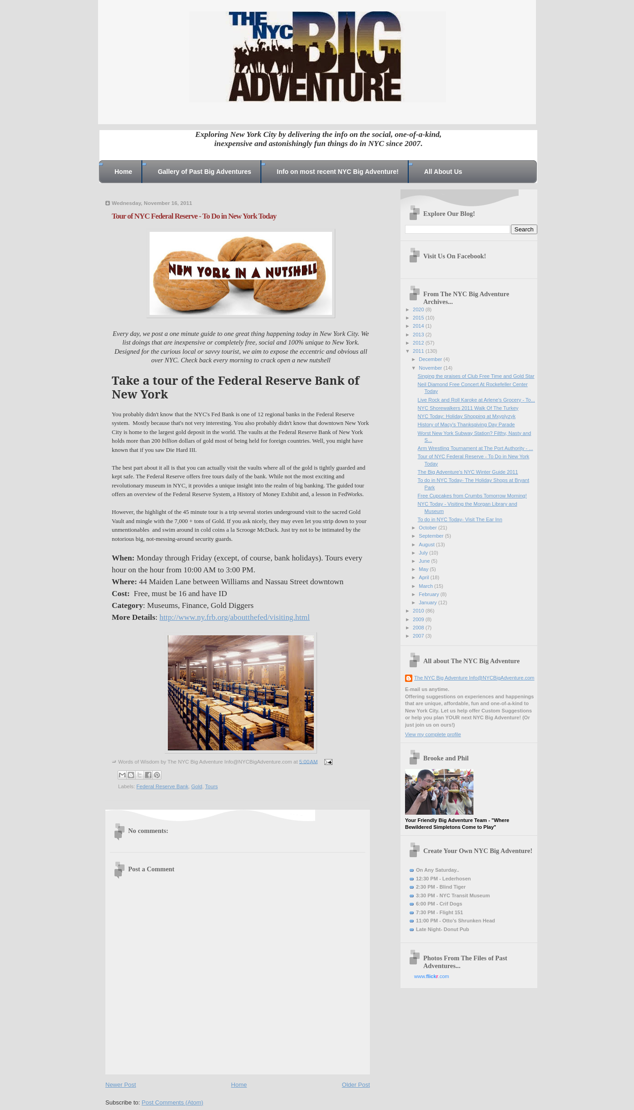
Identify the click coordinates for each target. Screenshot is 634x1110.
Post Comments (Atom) (172, 1102)
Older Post (356, 1084)
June (425, 561)
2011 (419, 351)
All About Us (443, 171)
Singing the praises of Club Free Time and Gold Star (476, 376)
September (432, 536)
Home (123, 171)
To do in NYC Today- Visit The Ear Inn (460, 519)
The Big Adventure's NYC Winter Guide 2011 (468, 472)
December (431, 359)
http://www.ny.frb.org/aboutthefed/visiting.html (235, 617)
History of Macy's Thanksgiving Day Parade (466, 424)
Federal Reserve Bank (162, 786)
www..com (431, 976)
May (424, 569)
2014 (419, 326)
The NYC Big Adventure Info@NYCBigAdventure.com (474, 678)
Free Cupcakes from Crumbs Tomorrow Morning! (472, 495)
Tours (211, 786)
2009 (419, 619)
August (427, 544)
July (424, 552)
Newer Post (120, 1084)
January (428, 602)
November (431, 368)
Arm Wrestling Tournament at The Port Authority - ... (475, 448)
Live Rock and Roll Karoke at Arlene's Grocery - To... (476, 400)
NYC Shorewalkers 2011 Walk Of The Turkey (468, 408)
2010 (419, 610)
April (424, 577)
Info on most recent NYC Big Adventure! (338, 171)
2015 (419, 317)
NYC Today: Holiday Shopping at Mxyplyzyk (467, 416)
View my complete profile (433, 734)
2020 (419, 309)
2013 (419, 334)
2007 (419, 636)
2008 (419, 627)
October (428, 527)
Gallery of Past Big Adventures (204, 171)
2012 (419, 343)
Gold (196, 786)
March (426, 586)
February (429, 594)
